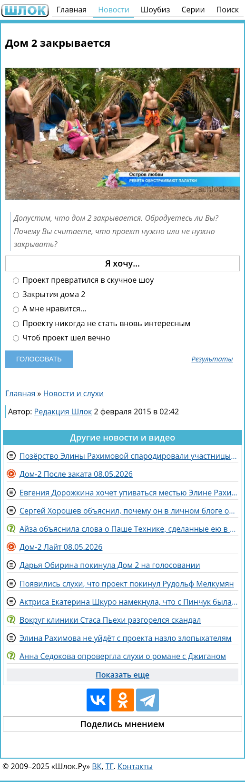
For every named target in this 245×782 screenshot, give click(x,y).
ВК (96, 766)
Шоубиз (155, 9)
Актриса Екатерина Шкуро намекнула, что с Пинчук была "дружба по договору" (129, 602)
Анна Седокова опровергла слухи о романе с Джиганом (123, 656)
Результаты (212, 359)
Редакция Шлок (63, 411)
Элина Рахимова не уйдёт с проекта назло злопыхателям (126, 638)
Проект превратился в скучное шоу (83, 280)
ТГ (110, 766)
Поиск (227, 9)
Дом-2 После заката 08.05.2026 (76, 474)
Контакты (135, 766)
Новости (113, 9)
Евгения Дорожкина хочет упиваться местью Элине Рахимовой (129, 492)
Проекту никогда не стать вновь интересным (101, 324)
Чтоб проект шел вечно (61, 338)
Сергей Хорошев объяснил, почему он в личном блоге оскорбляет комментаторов (129, 510)
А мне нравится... (49, 309)
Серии (193, 9)
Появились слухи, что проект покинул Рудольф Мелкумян (127, 583)
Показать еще (122, 674)
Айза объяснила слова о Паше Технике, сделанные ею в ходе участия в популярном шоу (129, 529)
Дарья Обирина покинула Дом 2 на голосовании (110, 565)
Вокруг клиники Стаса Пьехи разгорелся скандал (110, 620)
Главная (72, 9)
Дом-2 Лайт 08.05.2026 (61, 547)
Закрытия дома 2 (49, 294)
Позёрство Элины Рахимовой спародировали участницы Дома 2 (129, 456)
